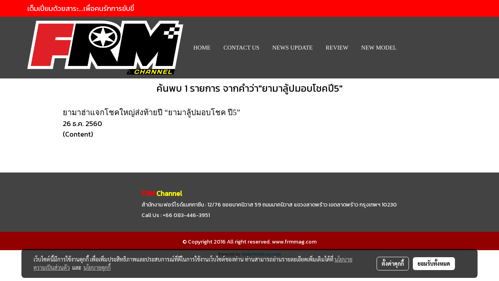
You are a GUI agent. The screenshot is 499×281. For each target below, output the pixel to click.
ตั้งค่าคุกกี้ (393, 263)
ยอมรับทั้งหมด (434, 263)
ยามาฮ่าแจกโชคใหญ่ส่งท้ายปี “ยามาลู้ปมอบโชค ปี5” (151, 112)
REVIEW (337, 47)
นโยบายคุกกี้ (97, 267)
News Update (292, 47)
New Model (379, 47)
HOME (202, 47)
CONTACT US (241, 47)
